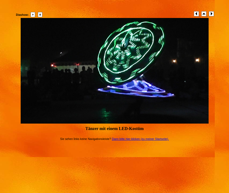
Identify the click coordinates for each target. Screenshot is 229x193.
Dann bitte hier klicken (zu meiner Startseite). (140, 138)
